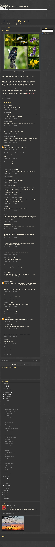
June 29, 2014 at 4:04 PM (10, 158)
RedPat (6, 145)
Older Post (36, 360)
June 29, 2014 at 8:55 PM (10, 254)
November (7, 392)
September (7, 396)
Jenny (5, 250)
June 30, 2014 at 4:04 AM (10, 299)
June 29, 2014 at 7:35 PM (10, 203)
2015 (4, 386)
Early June (7, 471)
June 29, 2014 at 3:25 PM (10, 142)
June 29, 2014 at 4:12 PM (10, 166)
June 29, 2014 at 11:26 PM (10, 269)
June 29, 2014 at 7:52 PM (10, 221)
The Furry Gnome (8, 257)
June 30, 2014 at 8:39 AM (10, 306)
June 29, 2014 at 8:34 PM (10, 246)
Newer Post (5, 360)
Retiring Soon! (8, 448)
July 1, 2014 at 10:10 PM (10, 343)
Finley (6, 461)
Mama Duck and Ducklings (11, 428)
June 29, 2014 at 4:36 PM (10, 173)
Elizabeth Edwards (9, 241)
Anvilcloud (7, 302)
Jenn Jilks (7, 324)
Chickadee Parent (9, 443)
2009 (4, 496)
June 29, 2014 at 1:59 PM (10, 133)
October (7, 394)
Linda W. (6, 105)
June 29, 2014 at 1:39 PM (10, 118)
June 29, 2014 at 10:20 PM (10, 261)
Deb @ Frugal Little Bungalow (12, 197)
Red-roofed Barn (9, 474)
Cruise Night (8, 439)
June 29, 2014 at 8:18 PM (10, 237)
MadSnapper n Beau (9, 169)
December (7, 390)
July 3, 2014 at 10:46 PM (10, 351)
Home (20, 360)
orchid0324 (7, 281)
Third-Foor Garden (9, 456)
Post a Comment (7, 354)
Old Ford (7, 424)
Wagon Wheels (8, 413)
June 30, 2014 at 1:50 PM (10, 321)
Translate (45, 33)
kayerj (5, 317)
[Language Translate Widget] (47, 31)
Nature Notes (9, 98)
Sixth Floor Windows (10, 463)
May (6, 476)
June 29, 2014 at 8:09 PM (10, 228)
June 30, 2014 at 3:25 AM (10, 291)
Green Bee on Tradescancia (11, 409)
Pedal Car (7, 454)
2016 (4, 383)
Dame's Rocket (8, 467)
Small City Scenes (9, 185)
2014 (4, 388)
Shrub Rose (7, 426)
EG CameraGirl (12, 505)
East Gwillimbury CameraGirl (15, 21)
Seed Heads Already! (10, 458)
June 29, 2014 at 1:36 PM (10, 109)
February (7, 483)
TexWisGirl (7, 121)
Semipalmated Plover (10, 452)
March (6, 481)
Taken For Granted (9, 136)
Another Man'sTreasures (10, 437)
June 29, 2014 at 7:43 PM (10, 211)
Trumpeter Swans (9, 404)
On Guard (7, 450)
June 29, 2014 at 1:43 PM (10, 125)
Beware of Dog (8, 465)
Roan (5, 206)
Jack (5, 214)
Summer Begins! (9, 422)
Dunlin (6, 469)
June (6, 403)
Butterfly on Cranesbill (10, 411)
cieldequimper (8, 129)
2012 (4, 490)
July (6, 400)
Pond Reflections (9, 430)
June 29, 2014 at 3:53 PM (10, 149)
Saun (5, 309)
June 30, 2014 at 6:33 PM (10, 336)
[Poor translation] (4, 8)
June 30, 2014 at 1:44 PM (10, 314)
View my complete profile (8, 513)
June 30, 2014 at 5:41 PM (10, 328)
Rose (5, 339)
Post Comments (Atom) (23, 364)
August (7, 398)
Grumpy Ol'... (8, 420)
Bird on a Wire (8, 415)
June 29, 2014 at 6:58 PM (10, 194)
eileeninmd (7, 112)
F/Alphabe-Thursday (9, 417)
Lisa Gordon (7, 176)
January (7, 485)
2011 (4, 492)
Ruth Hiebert (7, 161)
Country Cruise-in (9, 445)
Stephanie (7, 346)
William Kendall (8, 232)
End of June (7, 407)
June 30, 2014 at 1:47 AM (10, 278)
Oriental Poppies (9, 441)
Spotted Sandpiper (9, 435)
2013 (4, 488)
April (6, 478)
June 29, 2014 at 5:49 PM (10, 182)
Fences (6, 433)
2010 (4, 494)
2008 (4, 498)
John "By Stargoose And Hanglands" (14, 152)
